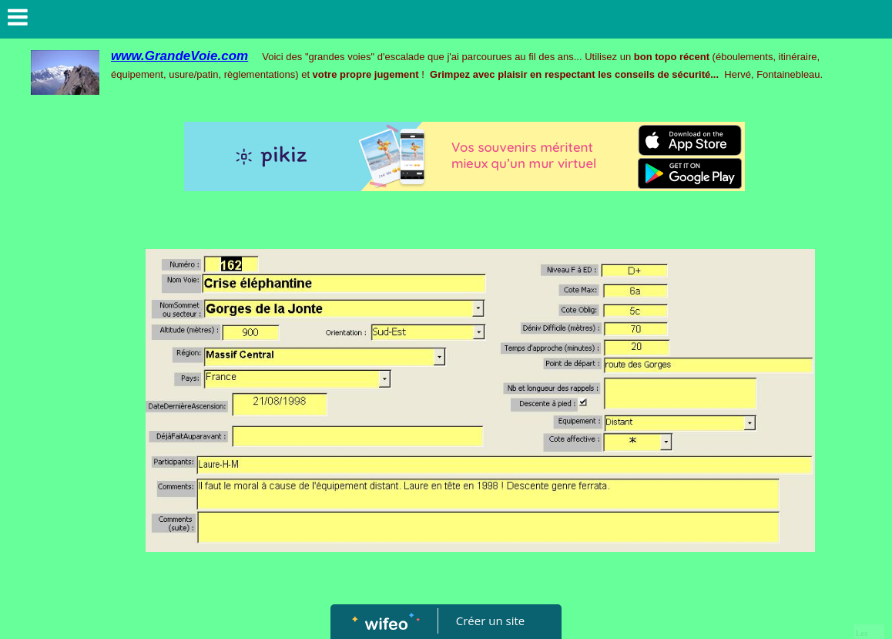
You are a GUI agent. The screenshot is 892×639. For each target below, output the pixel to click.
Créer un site (490, 620)
